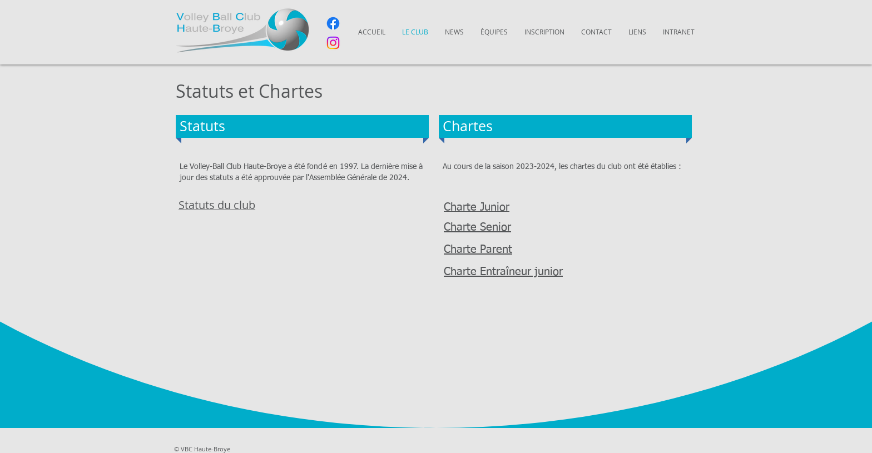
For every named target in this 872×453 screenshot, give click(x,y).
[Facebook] (333, 23)
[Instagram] (333, 42)
